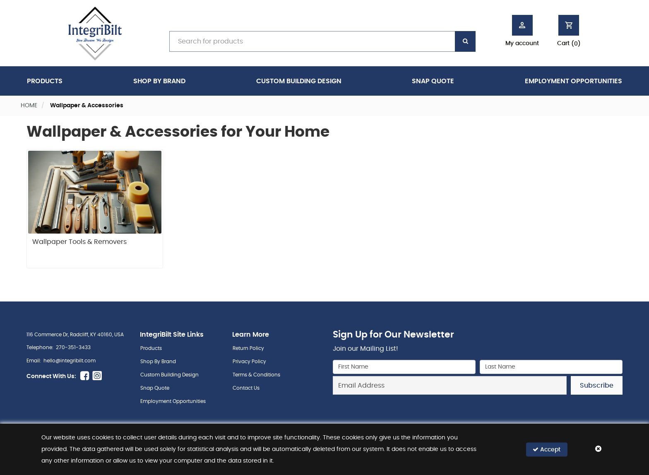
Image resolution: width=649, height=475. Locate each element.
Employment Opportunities (573, 81)
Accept (546, 449)
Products (44, 81)
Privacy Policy (249, 361)
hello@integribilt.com (69, 360)
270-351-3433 (73, 347)
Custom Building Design (298, 81)
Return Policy (248, 348)
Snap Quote (433, 81)
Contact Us (246, 388)
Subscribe (596, 385)
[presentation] (478, 413)
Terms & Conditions (256, 374)
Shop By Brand (159, 81)
